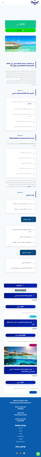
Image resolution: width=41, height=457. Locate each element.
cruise (20, 434)
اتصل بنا (20, 428)
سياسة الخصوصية (20, 442)
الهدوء (29, 186)
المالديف (29, 104)
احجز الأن (20, 30)
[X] (20, 453)
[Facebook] (24, 453)
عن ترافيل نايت (20, 436)
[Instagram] (16, 453)
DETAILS (33, 316)
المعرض (20, 431)
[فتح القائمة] (3, 3)
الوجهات (20, 439)
